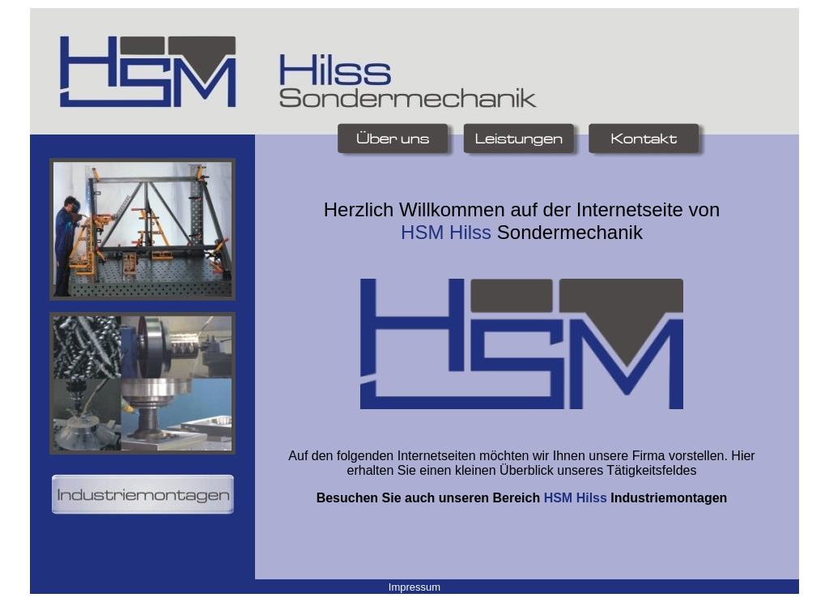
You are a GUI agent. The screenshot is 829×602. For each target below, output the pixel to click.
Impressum (414, 587)
